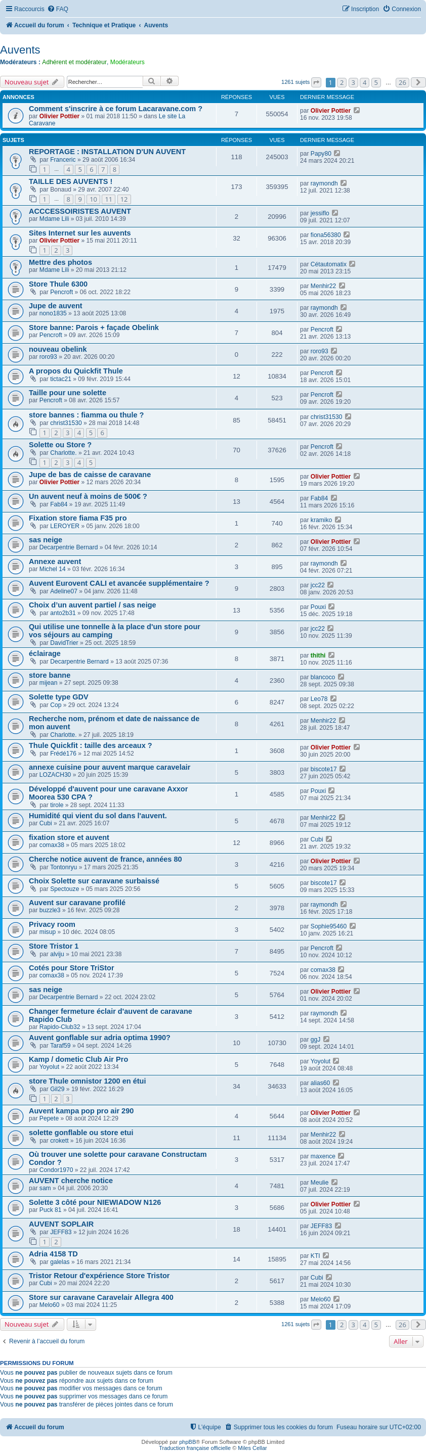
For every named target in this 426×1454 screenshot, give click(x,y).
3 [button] (353, 82)
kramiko (321, 520)
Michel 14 (52, 569)
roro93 (48, 356)
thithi (318, 655)
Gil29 (57, 1089)
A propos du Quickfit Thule (76, 371)
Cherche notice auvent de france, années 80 (105, 859)
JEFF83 (60, 1232)
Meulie (320, 1182)
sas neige (45, 540)
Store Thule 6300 (58, 284)
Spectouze (64, 889)
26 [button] (402, 82)
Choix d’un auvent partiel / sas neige (92, 605)
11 (108, 199)
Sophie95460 (329, 926)
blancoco (323, 677)
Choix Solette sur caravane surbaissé (94, 881)
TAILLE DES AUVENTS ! (70, 181)
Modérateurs (127, 62)
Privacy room (52, 924)
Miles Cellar (252, 1448)
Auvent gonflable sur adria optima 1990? (100, 1038)
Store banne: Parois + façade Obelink (94, 327)
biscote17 (324, 769)
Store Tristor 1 (53, 946)
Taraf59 (60, 1045)
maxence (323, 1156)
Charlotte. (63, 452)
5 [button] (376, 82)
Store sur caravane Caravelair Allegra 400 (101, 1297)
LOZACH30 (55, 774)
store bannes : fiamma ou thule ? (86, 415)
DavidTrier (64, 642)
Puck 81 (50, 1209)
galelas (59, 1261)
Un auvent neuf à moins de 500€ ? (88, 496)
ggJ (316, 1039)
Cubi (45, 823)
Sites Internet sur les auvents (80, 233)
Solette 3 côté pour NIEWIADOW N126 (95, 1202)
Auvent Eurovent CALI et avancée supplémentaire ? (119, 583)
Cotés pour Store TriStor (71, 968)
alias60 (320, 1083)
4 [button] (364, 82)
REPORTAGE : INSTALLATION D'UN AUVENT (107, 152)
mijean (48, 682)
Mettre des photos (60, 262)
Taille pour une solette (67, 393)
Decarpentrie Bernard (68, 547)
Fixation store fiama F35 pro (78, 518)
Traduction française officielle (195, 1448)
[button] (316, 82)
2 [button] (342, 82)
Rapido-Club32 (59, 1026)
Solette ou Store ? (60, 445)
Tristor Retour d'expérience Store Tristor (99, 1276)
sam (45, 1188)
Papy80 (321, 153)
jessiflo (320, 213)
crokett (59, 1140)
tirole (56, 805)
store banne (49, 675)
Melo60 (49, 1304)
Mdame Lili (54, 218)
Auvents (20, 49)
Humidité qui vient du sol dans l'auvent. (98, 816)
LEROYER (64, 526)
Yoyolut (49, 1066)
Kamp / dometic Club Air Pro (78, 1059)
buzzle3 (50, 910)
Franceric (62, 159)
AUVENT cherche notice (71, 1181)
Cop (55, 705)
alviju (57, 954)
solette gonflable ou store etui (81, 1133)
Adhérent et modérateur (74, 62)
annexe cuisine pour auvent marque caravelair (109, 767)
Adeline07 (63, 591)
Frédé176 (63, 753)
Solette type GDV (59, 697)
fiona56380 (326, 235)
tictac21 (60, 379)
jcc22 (318, 585)
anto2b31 (62, 613)
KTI (315, 1255)
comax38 (51, 845)
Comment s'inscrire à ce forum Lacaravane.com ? (115, 109)
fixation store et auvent (69, 837)
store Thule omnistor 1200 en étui (87, 1081)
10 (93, 199)
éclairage (45, 653)
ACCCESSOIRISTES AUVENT (80, 211)
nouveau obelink (58, 349)
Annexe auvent (55, 561)
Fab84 (58, 504)
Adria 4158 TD (53, 1254)
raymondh (324, 183)
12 (124, 199)
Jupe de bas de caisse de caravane (90, 475)
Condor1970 (56, 1170)
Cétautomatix (329, 264)
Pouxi (318, 607)
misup (47, 931)
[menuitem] (57, 9)
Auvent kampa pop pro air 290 (81, 1111)
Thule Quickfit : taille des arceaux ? (90, 745)
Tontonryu (63, 867)
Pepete (49, 1118)
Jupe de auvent (55, 306)
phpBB (187, 1442)
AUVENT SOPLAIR (61, 1224)
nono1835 (53, 313)
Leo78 (319, 698)
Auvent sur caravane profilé (77, 903)
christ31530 (66, 423)
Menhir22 (323, 286)
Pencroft (61, 292)
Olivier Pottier (59, 116)
